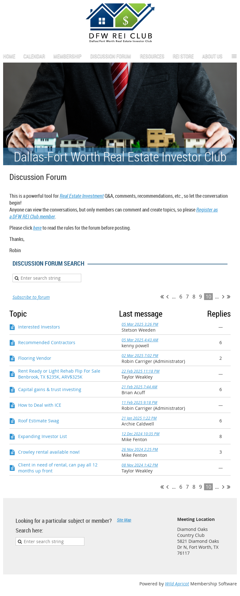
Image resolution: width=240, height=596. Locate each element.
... (174, 296)
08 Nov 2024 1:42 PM (140, 464)
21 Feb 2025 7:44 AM (139, 386)
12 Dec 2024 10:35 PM (140, 433)
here (37, 227)
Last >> (228, 296)
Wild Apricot (177, 584)
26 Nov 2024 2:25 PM (140, 449)
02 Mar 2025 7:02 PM (140, 355)
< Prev (167, 296)
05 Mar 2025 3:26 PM (140, 324)
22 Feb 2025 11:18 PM (140, 371)
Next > (223, 296)
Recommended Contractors (46, 342)
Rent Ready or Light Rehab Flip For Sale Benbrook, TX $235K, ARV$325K (59, 374)
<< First (162, 296)
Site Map (124, 520)
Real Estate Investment (82, 195)
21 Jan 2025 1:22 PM (139, 417)
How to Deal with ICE (39, 405)
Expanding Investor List (42, 436)
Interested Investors (39, 327)
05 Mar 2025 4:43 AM (140, 339)
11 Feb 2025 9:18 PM (139, 402)
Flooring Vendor (34, 358)
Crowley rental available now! (49, 452)
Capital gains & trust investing (49, 389)
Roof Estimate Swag (38, 421)
